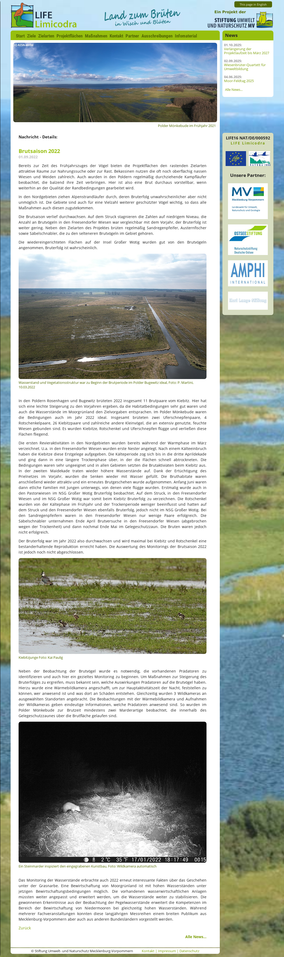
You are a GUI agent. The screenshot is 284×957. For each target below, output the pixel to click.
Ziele (31, 36)
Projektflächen (70, 36)
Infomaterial (186, 36)
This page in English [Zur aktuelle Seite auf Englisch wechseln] (253, 4)
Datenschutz (189, 951)
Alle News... (195, 936)
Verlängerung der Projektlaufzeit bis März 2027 (246, 51)
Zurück (25, 927)
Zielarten (46, 36)
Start (20, 36)
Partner (132, 36)
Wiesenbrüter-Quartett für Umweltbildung (245, 67)
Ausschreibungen (157, 36)
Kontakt (116, 36)
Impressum (167, 951)
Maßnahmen (96, 36)
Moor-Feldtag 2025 (239, 81)
